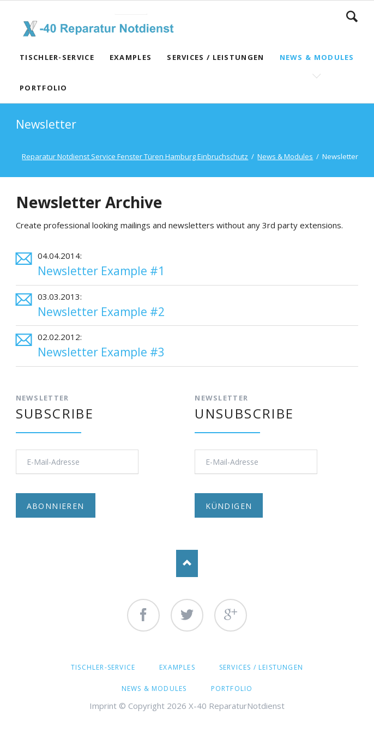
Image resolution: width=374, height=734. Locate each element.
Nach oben (187, 563)
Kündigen (229, 506)
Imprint (103, 705)
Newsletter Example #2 (101, 311)
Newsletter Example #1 (101, 270)
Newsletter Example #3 (101, 352)
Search (352, 16)
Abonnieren (56, 506)
